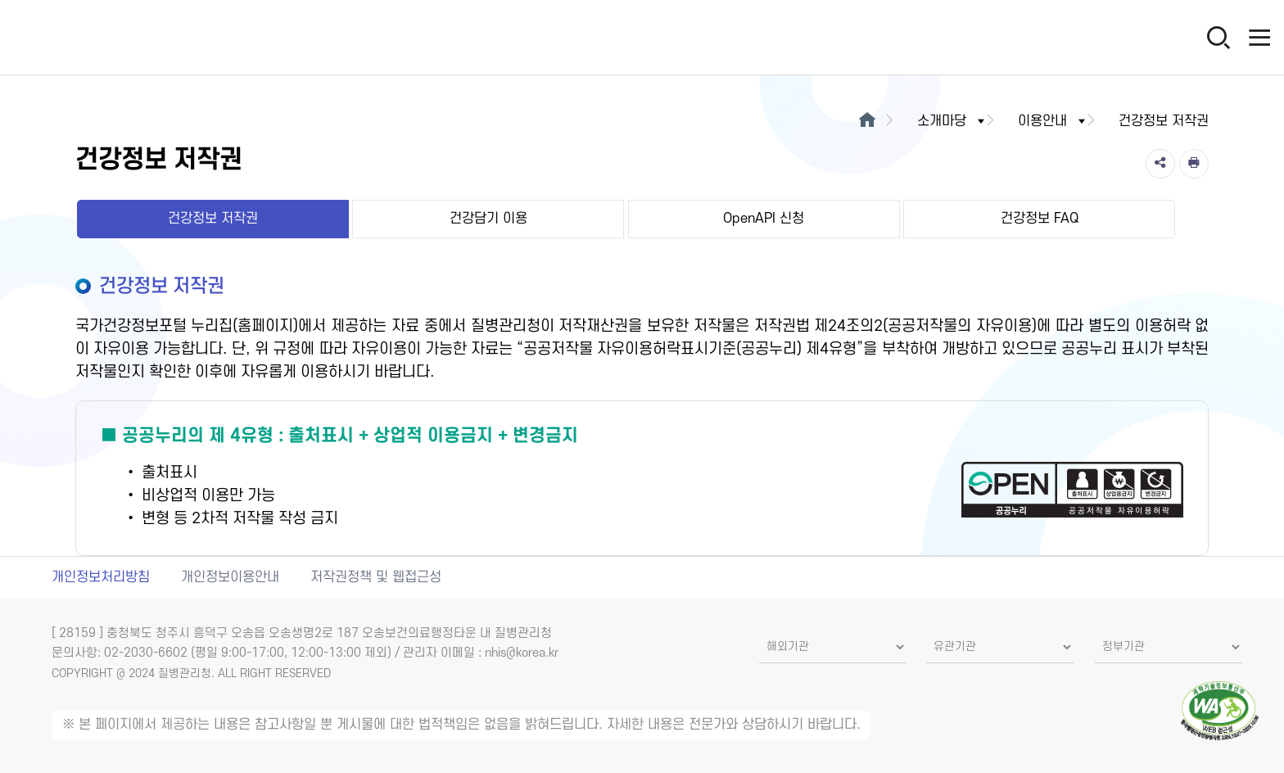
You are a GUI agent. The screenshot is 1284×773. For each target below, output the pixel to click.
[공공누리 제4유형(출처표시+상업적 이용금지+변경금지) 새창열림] (642, 478)
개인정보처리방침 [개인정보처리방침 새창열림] (101, 577)
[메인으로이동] (867, 121)
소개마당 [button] (952, 121)
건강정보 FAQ (1039, 218)
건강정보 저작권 (213, 218)
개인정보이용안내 (230, 577)
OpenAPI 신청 (763, 218)
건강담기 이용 (488, 218)
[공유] (1160, 164)
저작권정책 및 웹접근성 (375, 577)
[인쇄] (1194, 164)
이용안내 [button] (1053, 121)
